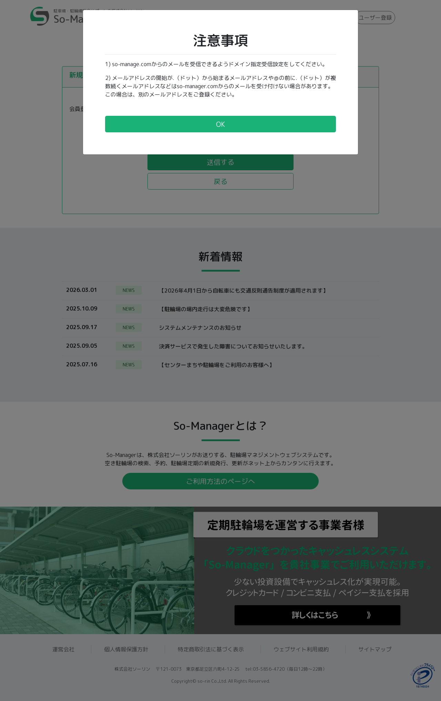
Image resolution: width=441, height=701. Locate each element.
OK (220, 124)
